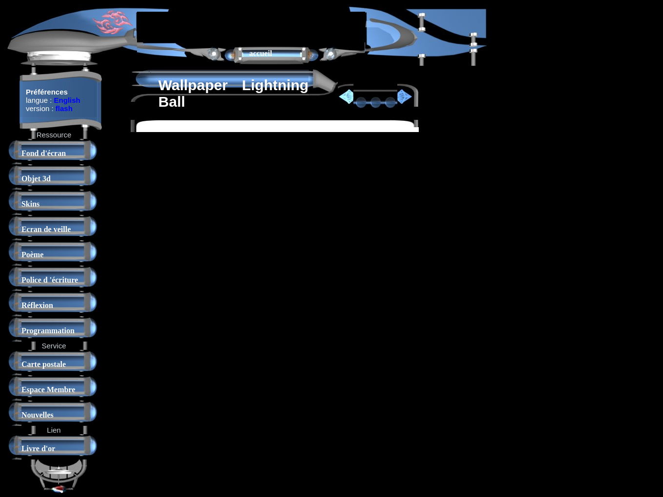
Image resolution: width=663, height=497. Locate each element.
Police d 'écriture (49, 280)
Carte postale (43, 364)
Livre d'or (38, 448)
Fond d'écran (43, 153)
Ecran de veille (46, 229)
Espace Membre (48, 389)
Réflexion (37, 305)
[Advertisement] (251, 26)
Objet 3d (36, 178)
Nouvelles (37, 415)
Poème (32, 254)
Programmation (48, 330)
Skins (30, 204)
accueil (260, 53)
